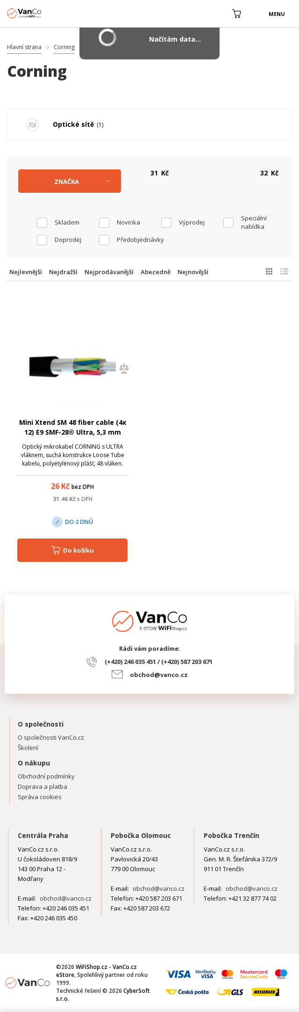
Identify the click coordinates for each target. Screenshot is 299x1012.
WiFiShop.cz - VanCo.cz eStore (42, 13)
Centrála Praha (43, 835)
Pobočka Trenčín (231, 835)
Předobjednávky (139, 239)
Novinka (128, 222)
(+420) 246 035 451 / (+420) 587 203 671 (159, 661)
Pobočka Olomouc (141, 835)
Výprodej (192, 222)
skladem (67, 222)
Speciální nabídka (254, 222)
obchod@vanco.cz (159, 674)
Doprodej (68, 239)
